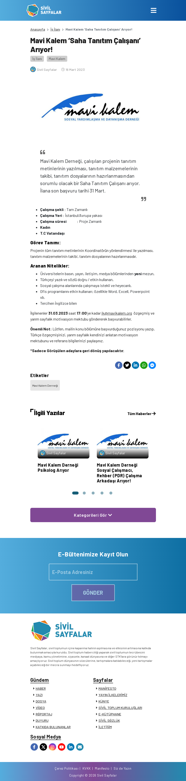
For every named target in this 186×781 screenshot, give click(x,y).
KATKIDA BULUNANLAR (53, 727)
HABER (41, 688)
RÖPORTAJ (44, 714)
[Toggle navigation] (154, 10)
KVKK (87, 768)
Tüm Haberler (141, 413)
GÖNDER (93, 592)
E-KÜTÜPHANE (110, 714)
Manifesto (102, 768)
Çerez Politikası (66, 768)
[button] (75, 493)
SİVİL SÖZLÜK (109, 720)
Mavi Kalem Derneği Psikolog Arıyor (58, 467)
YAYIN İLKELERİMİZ (113, 695)
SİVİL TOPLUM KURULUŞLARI (120, 707)
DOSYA (41, 701)
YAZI (39, 695)
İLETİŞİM (105, 727)
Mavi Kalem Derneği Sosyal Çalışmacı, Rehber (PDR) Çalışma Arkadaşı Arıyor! (119, 473)
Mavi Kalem (57, 59)
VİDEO (40, 707)
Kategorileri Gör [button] (93, 515)
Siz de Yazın (122, 768)
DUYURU (42, 720)
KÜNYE (104, 701)
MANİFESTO (107, 688)
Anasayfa (37, 29)
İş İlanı (55, 29)
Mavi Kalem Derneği (45, 385)
